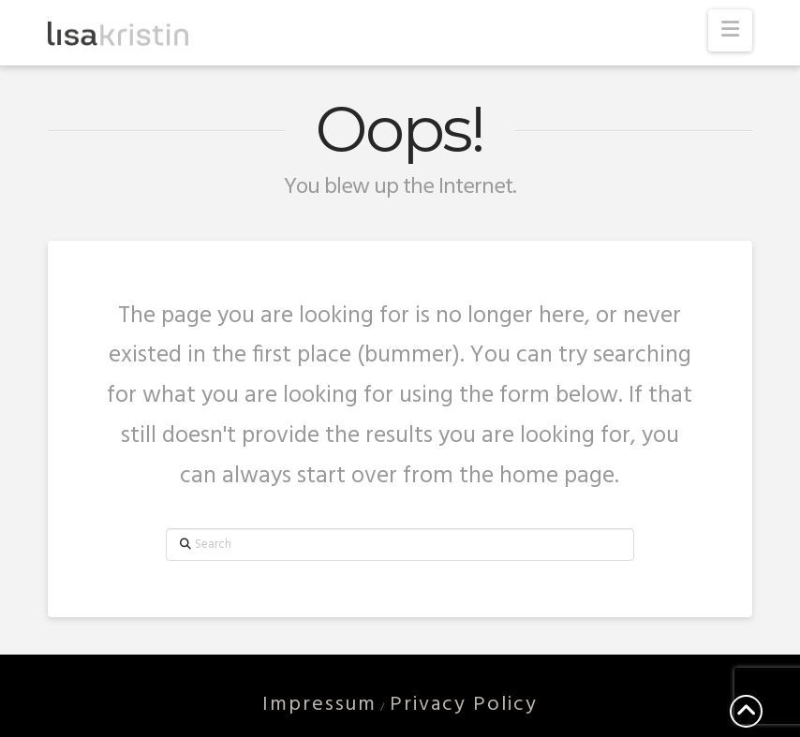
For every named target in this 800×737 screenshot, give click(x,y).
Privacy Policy (464, 704)
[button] (730, 30)
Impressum (319, 704)
